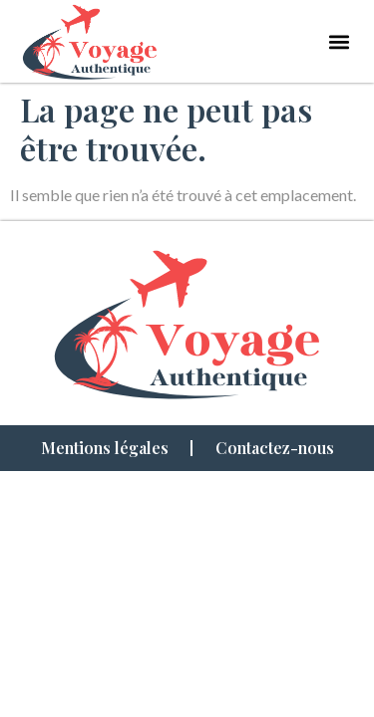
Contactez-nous (274, 447)
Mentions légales (105, 447)
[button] (338, 41)
